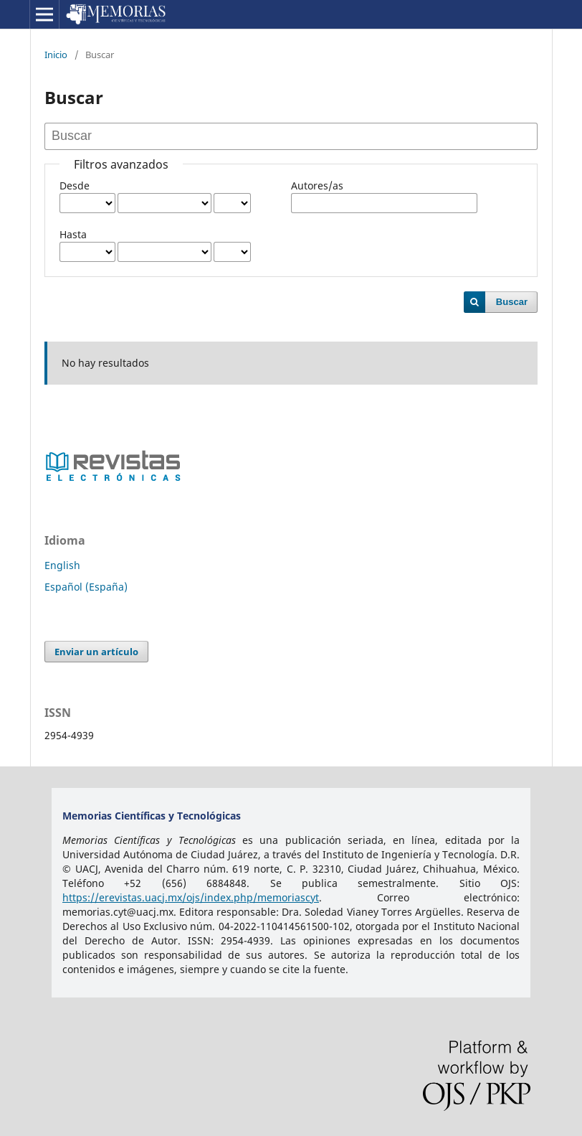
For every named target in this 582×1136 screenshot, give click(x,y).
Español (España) (86, 586)
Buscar (512, 301)
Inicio (55, 54)
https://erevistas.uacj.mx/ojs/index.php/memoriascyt (190, 897)
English (62, 565)
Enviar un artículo (96, 651)
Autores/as (317, 185)
